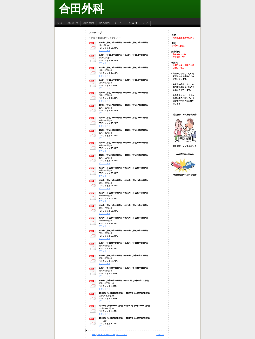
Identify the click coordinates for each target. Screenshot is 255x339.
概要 (94, 335)
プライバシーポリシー (106, 335)
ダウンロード (104, 51)
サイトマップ (121, 335)
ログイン (160, 335)
